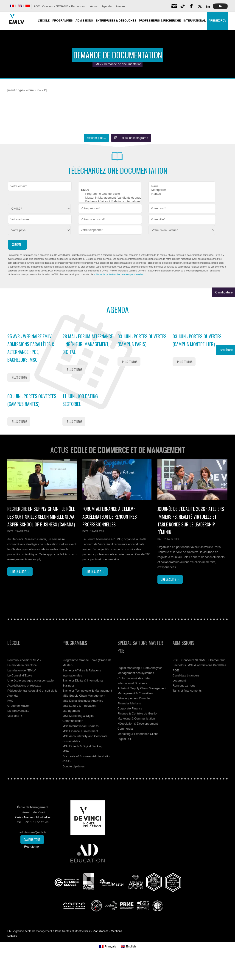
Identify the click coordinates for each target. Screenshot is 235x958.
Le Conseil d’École (19, 675)
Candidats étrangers (186, 675)
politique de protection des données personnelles (118, 274)
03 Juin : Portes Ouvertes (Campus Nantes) (31, 400)
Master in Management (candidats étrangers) (110, 198)
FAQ (10, 700)
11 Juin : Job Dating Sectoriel (80, 400)
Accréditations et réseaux (24, 685)
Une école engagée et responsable (30, 680)
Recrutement (32, 846)
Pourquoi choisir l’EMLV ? (24, 660)
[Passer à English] (128, 946)
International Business (132, 683)
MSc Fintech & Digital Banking (82, 746)
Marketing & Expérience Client (138, 734)
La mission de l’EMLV (21, 670)
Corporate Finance (130, 708)
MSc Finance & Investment (80, 731)
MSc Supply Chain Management (83, 695)
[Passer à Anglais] (20, 6)
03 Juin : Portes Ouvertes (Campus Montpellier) (197, 340)
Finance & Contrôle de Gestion (138, 713)
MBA (65, 751)
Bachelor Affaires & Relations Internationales (110, 201)
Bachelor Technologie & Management (87, 690)
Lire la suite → (20, 571)
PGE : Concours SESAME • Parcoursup (60, 6)
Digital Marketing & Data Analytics (140, 668)
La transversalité (18, 710)
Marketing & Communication (136, 718)
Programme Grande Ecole (110, 194)
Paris (182, 186)
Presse (120, 6)
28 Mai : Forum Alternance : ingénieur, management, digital (87, 344)
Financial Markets (129, 703)
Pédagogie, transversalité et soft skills (32, 690)
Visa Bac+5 (14, 715)
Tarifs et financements (187, 690)
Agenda (106, 6)
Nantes (182, 194)
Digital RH (124, 739)
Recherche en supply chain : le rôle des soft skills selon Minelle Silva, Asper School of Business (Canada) (41, 516)
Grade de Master (18, 705)
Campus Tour (32, 839)
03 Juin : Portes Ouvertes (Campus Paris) (142, 340)
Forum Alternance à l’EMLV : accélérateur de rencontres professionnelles (109, 516)
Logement (179, 680)
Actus (94, 6)
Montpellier (182, 190)
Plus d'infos (19, 377)
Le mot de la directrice (22, 665)
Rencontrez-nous (184, 685)
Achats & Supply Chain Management (142, 688)
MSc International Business (80, 726)
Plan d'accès (101, 931)
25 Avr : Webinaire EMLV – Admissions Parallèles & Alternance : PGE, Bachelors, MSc (31, 348)
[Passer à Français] (107, 946)
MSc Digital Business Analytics (82, 700)
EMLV (97, 64)
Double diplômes (73, 766)
